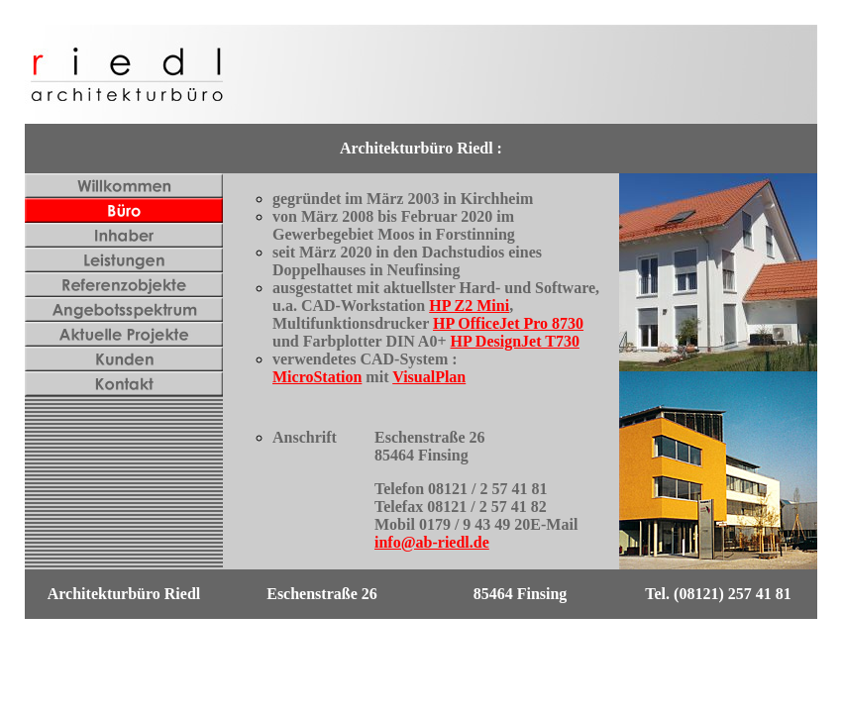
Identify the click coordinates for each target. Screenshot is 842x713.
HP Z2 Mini (469, 305)
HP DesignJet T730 (515, 341)
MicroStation (317, 376)
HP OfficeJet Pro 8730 (508, 323)
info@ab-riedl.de (431, 542)
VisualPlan (429, 376)
